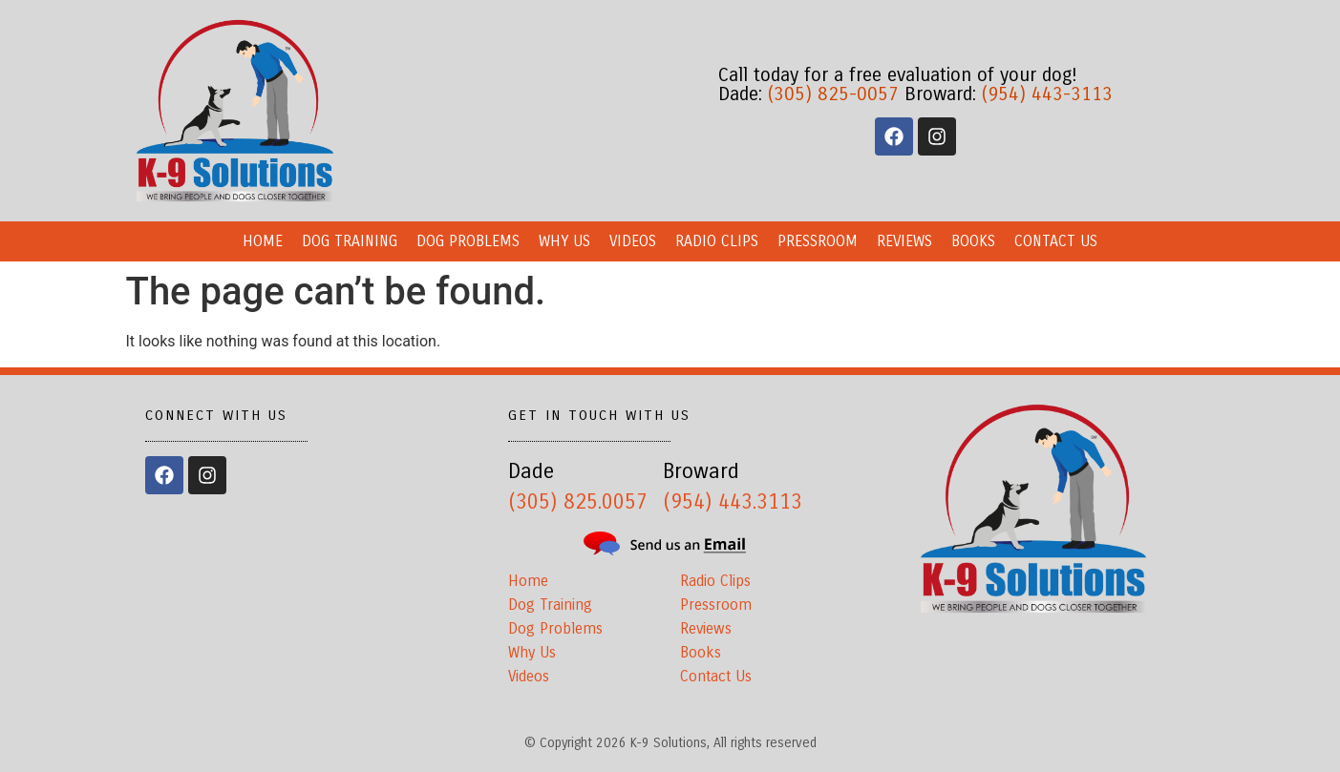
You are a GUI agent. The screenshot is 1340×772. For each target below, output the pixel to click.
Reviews (904, 241)
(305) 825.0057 (578, 502)
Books (973, 241)
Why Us (564, 241)
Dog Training (349, 241)
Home (263, 241)
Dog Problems (468, 241)
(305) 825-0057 (833, 94)
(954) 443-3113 (1047, 94)
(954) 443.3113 (732, 502)
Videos (632, 241)
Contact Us (1055, 241)
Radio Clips (716, 241)
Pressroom (817, 241)
